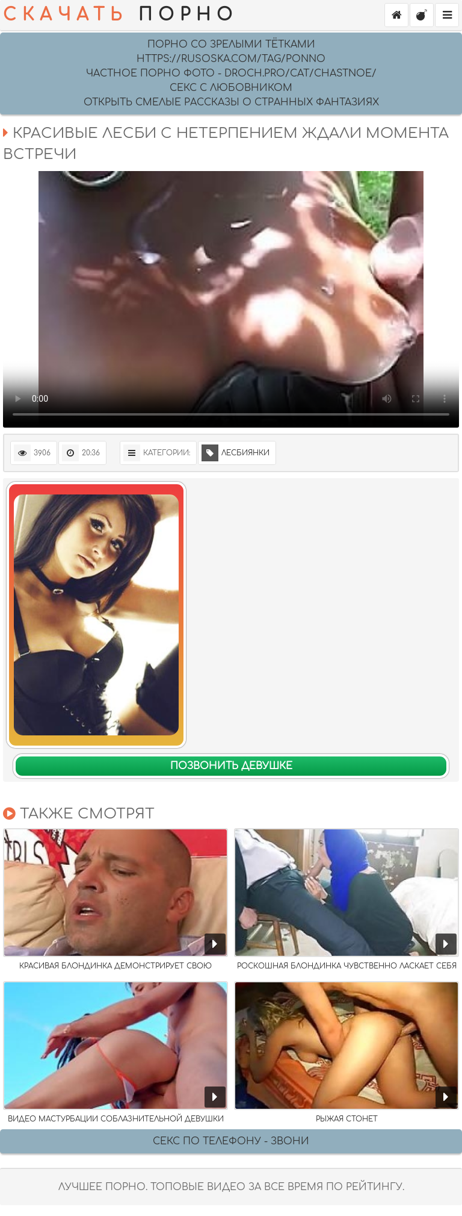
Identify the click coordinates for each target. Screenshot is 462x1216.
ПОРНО (120, 15)
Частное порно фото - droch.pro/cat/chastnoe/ (231, 73)
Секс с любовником (231, 88)
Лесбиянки (236, 452)
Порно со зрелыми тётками (231, 44)
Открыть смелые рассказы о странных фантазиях (231, 102)
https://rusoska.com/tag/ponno (231, 59)
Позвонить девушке (231, 766)
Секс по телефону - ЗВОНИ (231, 1141)
